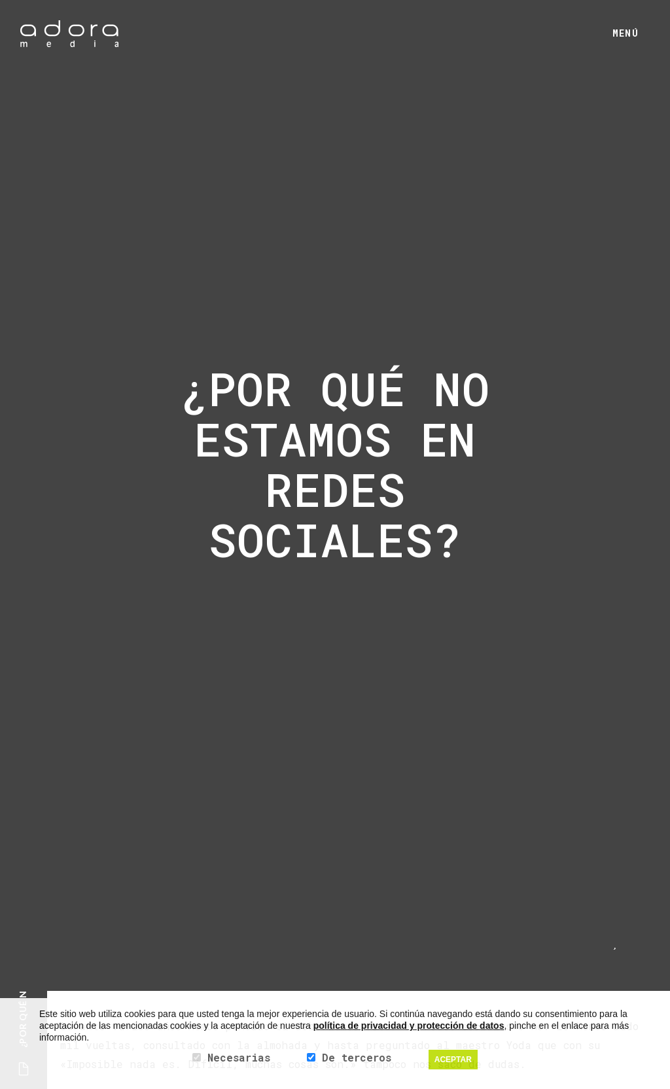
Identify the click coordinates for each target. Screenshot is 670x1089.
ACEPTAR (453, 1059)
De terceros (356, 1057)
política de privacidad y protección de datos (408, 1025)
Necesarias (238, 1057)
